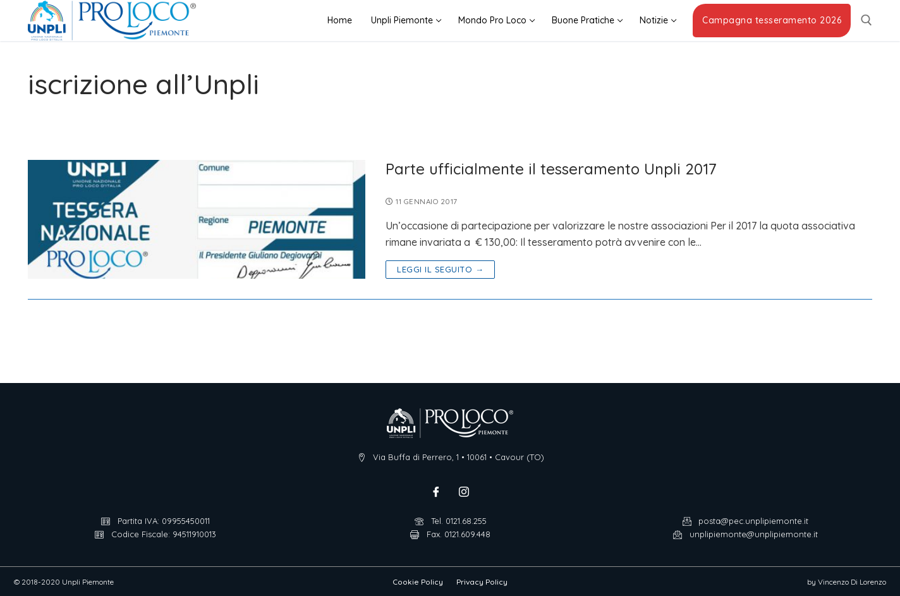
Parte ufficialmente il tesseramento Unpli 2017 (551, 169)
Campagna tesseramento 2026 (771, 20)
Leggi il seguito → (440, 269)
